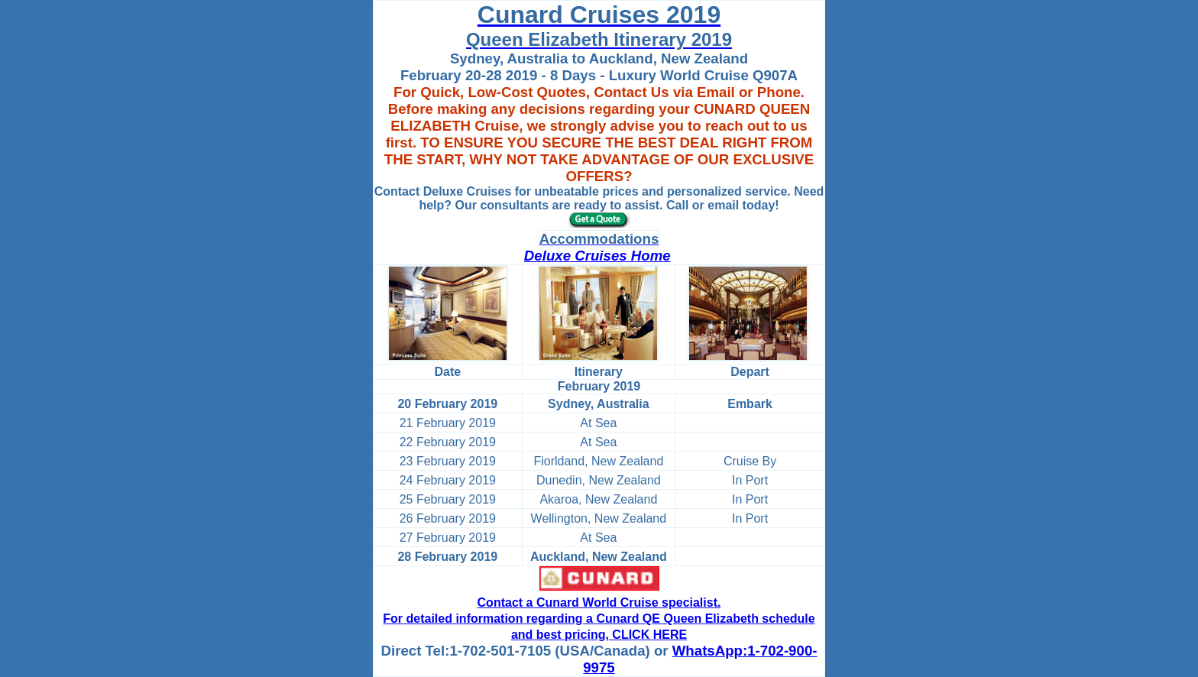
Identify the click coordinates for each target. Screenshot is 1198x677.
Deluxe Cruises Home (597, 256)
